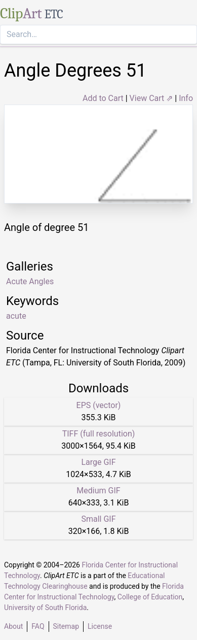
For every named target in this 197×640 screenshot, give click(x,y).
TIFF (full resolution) (98, 434)
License (100, 626)
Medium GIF (98, 490)
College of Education (150, 597)
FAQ (37, 626)
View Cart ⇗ (151, 98)
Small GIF (98, 519)
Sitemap (66, 626)
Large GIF (98, 462)
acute (16, 316)
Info (186, 98)
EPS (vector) (98, 405)
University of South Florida (45, 607)
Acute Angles (30, 281)
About (13, 626)
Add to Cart (103, 98)
